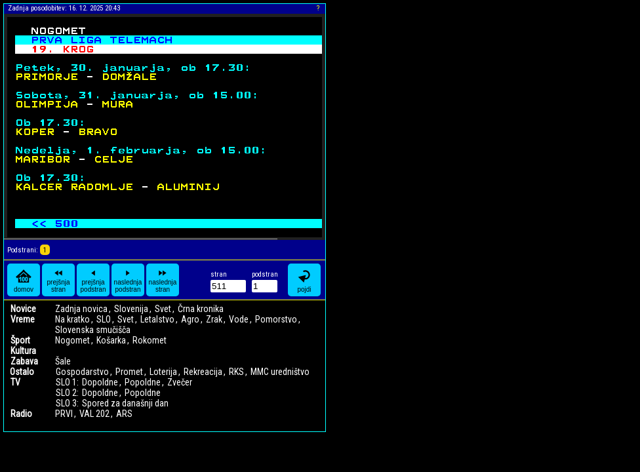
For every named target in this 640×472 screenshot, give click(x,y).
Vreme (23, 319)
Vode (239, 319)
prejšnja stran (58, 280)
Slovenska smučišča (92, 329)
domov (23, 280)
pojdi (304, 280)
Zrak (214, 319)
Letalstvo (157, 319)
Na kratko (72, 319)
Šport (20, 340)
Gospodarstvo (82, 371)
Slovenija (131, 309)
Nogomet (72, 340)
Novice (23, 309)
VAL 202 (94, 413)
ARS (124, 413)
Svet (163, 309)
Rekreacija (203, 371)
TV (15, 382)
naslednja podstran (128, 280)
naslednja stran (163, 280)
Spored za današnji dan (125, 403)
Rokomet (149, 340)
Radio (21, 413)
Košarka (111, 340)
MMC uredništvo (280, 371)
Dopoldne (100, 382)
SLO (103, 319)
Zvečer (179, 382)
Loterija (163, 371)
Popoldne (143, 382)
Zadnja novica (81, 309)
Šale (63, 361)
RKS (236, 371)
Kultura (23, 350)
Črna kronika (201, 309)
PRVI (64, 413)
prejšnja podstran (93, 280)
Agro (190, 319)
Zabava (24, 361)
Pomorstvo (276, 319)
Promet (129, 371)
